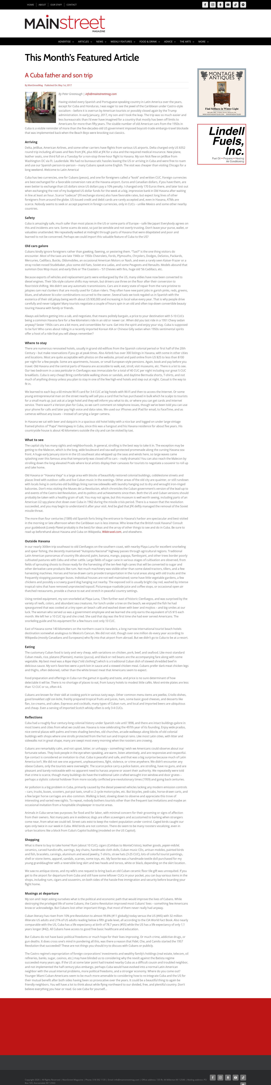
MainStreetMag (35, 85)
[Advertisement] (221, 231)
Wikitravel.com (111, 532)
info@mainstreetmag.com (101, 94)
